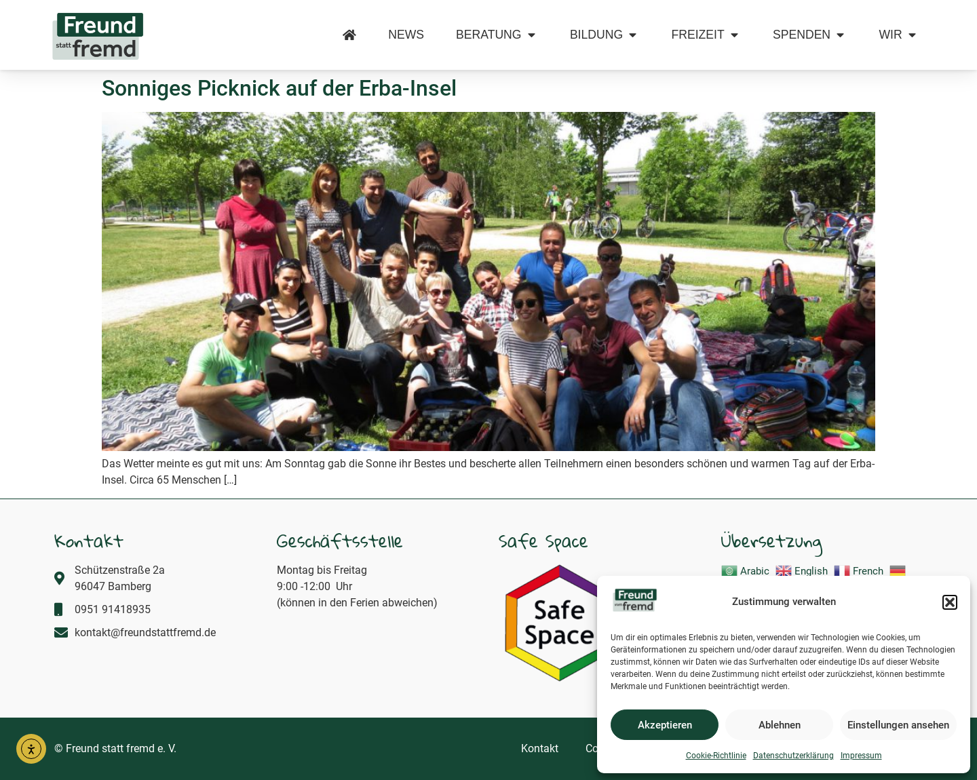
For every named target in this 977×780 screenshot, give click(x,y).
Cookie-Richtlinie (716, 755)
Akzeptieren (665, 725)
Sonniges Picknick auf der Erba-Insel (279, 88)
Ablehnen (780, 725)
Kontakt (539, 748)
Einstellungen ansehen (898, 725)
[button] (950, 602)
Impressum (861, 755)
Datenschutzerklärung (793, 755)
